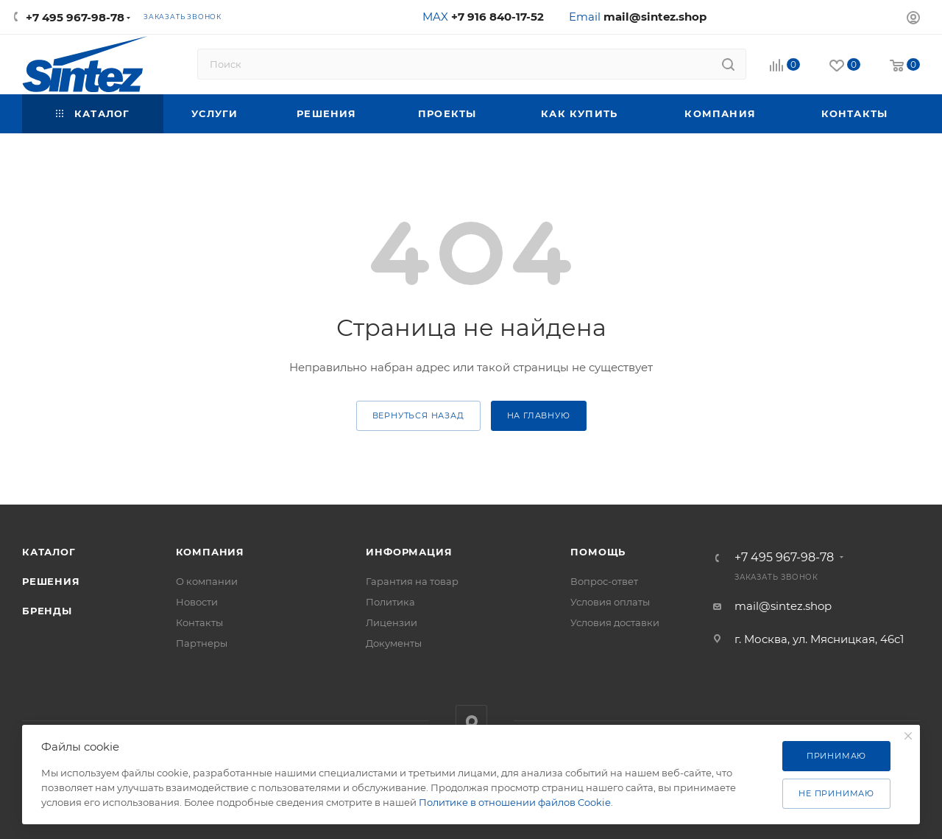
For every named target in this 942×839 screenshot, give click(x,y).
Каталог (49, 552)
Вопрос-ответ (604, 581)
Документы (394, 643)
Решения (51, 581)
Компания (210, 552)
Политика (390, 602)
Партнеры (201, 643)
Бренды (47, 611)
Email (637, 17)
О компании (207, 581)
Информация (409, 552)
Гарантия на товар (412, 581)
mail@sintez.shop (783, 606)
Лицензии (391, 622)
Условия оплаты (610, 602)
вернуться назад (418, 415)
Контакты (199, 622)
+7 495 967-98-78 (75, 17)
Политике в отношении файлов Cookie (515, 802)
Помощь (598, 552)
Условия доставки (614, 622)
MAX (483, 17)
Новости (197, 602)
